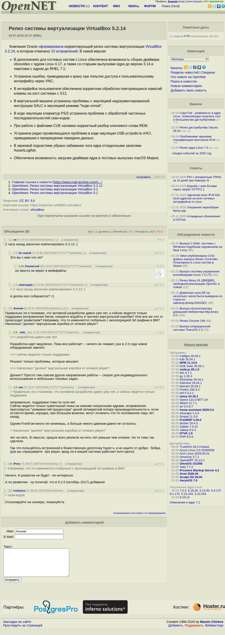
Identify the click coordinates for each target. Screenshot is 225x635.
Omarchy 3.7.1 (189, 457)
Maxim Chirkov (211, 627)
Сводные (208, 72)
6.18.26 (193, 490)
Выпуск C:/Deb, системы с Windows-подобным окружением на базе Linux (197, 247)
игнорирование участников (127, 513)
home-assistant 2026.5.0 (197, 409)
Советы (196, 168)
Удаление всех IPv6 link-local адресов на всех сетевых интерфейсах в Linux (197, 198)
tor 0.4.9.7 (186, 406)
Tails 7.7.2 (186, 467)
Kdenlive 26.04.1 (191, 383)
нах (21, 387)
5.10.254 (200, 494)
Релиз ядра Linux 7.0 (194, 147)
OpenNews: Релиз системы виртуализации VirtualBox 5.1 (55, 193)
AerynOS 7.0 (188, 480)
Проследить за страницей (22, 631)
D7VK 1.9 (186, 433)
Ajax (91, 231)
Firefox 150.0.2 (189, 389)
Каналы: (177, 68)
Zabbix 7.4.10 (189, 426)
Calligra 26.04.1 (190, 356)
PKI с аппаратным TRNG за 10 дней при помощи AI (197, 178)
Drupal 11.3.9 (188, 416)
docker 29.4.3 (189, 423)
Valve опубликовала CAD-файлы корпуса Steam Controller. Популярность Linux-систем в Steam (195, 260)
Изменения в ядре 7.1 (185, 502)
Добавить (175, 631)
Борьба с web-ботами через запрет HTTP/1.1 (195, 187)
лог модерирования (154, 513)
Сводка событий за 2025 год (191, 153)
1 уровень (103, 231)
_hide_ (22, 332)
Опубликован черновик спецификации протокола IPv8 (194, 138)
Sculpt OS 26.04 (191, 477)
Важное (196, 104)
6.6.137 (216, 490)
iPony (16, 463)
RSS (160, 231)
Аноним (18, 308)
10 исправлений (64, 51)
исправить (144, 177)
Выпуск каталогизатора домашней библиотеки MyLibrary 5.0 (195, 312)
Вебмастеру (214, 631)
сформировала (50, 46)
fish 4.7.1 (186, 372)
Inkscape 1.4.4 (189, 413)
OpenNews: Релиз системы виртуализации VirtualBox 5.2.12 (57, 185)
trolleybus (19, 490)
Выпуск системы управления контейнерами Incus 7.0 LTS (196, 273)
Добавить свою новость (189, 90)
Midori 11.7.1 (188, 403)
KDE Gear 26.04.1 (192, 366)
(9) (27, 231)
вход (181, 1)
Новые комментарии (186, 86)
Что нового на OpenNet (188, 77)
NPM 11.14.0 (188, 362)
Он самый (25, 253)
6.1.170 (175, 494)
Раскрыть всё (144, 231)
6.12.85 (204, 490)
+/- (131, 231)
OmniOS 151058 (191, 463)
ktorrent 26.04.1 (190, 386)
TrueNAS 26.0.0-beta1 (194, 446)
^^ (62, 253)
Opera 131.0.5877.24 (194, 399)
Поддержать (194, 631)
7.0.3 (183, 490)
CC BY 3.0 (27, 200)
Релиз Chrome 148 (192, 320)
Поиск (166, 6)
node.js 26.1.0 (189, 369)
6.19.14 (184, 497)
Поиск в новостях (184, 81)
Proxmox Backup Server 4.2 (199, 470)
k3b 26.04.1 (187, 359)
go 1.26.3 (186, 376)
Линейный (119, 231)
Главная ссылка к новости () (57, 182)
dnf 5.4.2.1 (187, 393)
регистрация (193, 1)
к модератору (70, 239)
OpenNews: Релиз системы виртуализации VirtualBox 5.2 (55, 189)
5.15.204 (187, 494)
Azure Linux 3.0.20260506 (197, 450)
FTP (187, 36)
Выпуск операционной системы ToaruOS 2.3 (191, 328)
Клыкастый (32, 266)
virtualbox (37, 209)
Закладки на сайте (17, 627)
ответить (48, 239)
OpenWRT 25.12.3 (192, 460)
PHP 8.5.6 (186, 436)
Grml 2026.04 (189, 473)
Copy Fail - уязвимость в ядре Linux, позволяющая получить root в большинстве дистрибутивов (197, 116)
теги (175, 6)
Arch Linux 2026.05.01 (194, 453)
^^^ (67, 253)
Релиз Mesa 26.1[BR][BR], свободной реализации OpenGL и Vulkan (196, 284)
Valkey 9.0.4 (188, 430)
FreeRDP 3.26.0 (190, 420)
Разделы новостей (185, 72)
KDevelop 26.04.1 (191, 379)
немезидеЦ (25, 284)
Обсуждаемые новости (196, 234)
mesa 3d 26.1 (189, 396)
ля (15, 239)
